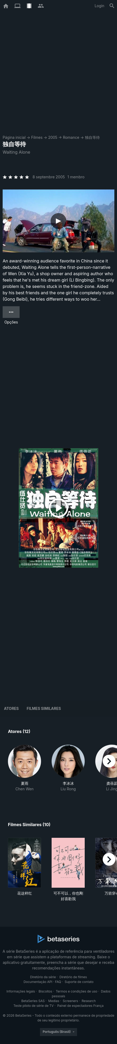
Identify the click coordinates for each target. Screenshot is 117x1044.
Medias (53, 1001)
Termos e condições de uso (76, 991)
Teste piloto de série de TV (34, 1006)
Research (89, 1001)
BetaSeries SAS (33, 1001)
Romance (71, 137)
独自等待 (92, 137)
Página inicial (14, 137)
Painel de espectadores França (80, 1006)
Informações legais (21, 991)
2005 (52, 137)
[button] (24, 771)
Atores (11, 708)
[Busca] (112, 6)
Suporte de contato (79, 982)
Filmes (37, 137)
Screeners (70, 1001)
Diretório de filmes (73, 977)
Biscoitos (45, 991)
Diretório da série (43, 977)
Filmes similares (44, 708)
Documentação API (38, 982)
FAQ (58, 982)
